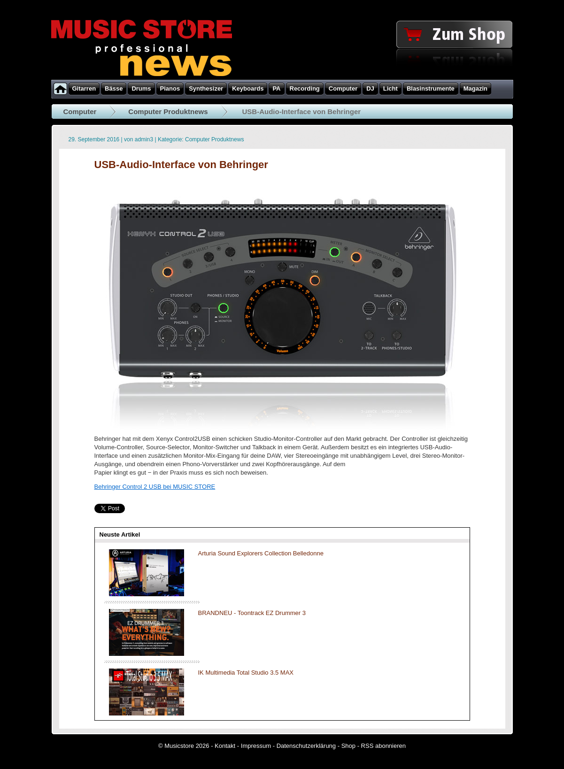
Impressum (256, 745)
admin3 (144, 139)
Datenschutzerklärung (306, 745)
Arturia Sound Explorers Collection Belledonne (261, 553)
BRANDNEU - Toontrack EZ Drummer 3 (252, 612)
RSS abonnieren (383, 745)
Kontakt (225, 745)
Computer (80, 111)
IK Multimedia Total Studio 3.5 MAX (246, 672)
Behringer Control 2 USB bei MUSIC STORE (155, 486)
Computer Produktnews (168, 111)
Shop (348, 745)
